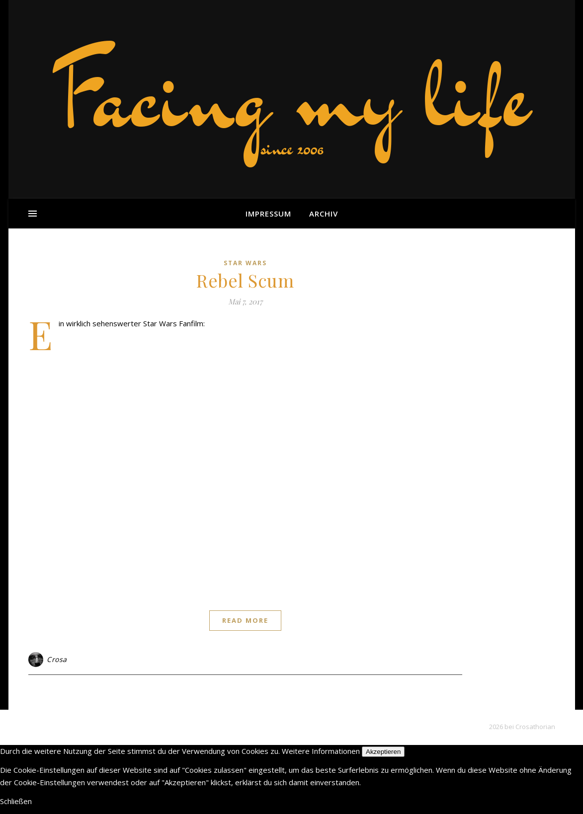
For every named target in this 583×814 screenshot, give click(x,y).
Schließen (16, 801)
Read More (245, 620)
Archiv (323, 214)
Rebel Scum (245, 280)
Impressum (268, 214)
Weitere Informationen (321, 751)
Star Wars (245, 263)
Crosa (57, 659)
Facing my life (292, 94)
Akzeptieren (383, 751)
